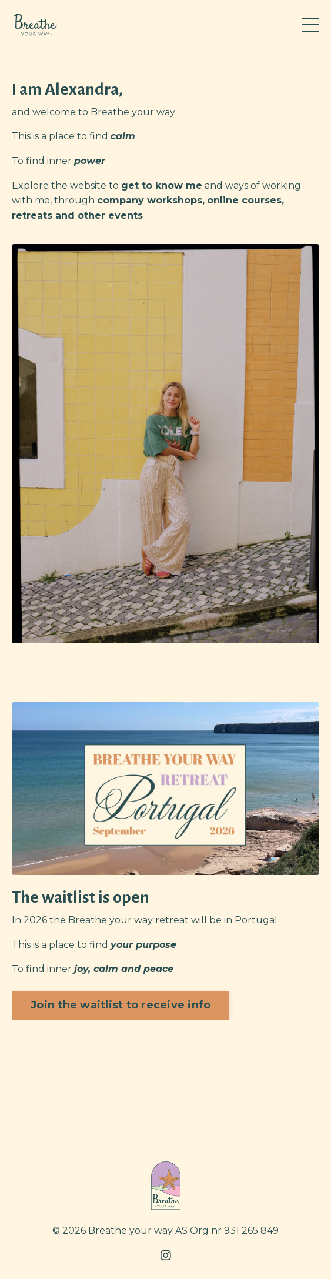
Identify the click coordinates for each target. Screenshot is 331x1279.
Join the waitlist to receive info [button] (120, 1005)
